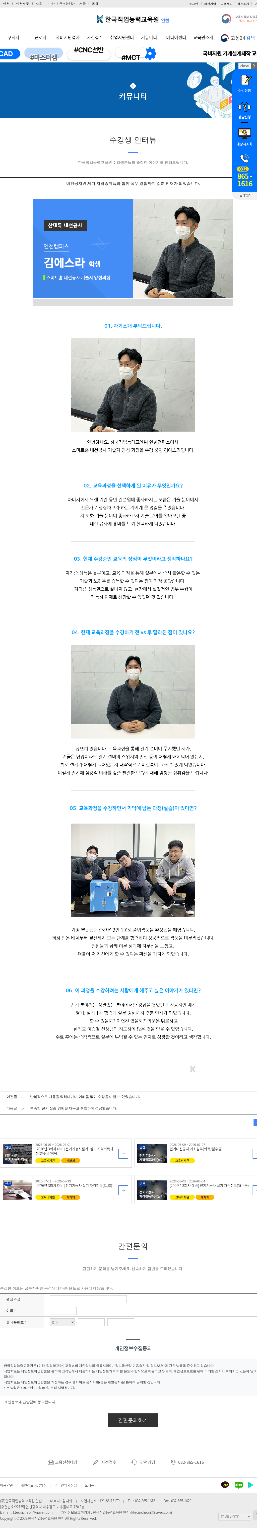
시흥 (39, 3)
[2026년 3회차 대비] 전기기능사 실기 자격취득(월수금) (209, 1185)
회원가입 (210, 4)
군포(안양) (67, 3)
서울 (82, 3)
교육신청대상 (63, 1462)
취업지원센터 (122, 37)
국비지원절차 (68, 37)
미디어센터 (176, 37)
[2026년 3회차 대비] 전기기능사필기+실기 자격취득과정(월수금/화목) (74, 1151)
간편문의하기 (133, 1420)
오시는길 (91, 1485)
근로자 (41, 37)
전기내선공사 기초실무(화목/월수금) (196, 1148)
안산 (51, 3)
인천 (6, 3)
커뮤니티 (149, 37)
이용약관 (6, 1485)
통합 (95, 3)
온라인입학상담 (65, 1485)
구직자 (14, 37)
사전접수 (95, 37)
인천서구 (22, 3)
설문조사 (243, 4)
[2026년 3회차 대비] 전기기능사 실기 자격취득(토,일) (73, 1185)
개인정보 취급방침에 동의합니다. (30, 1402)
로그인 (193, 4)
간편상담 (143, 1462)
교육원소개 (203, 37)
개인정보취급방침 (34, 1485)
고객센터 (227, 4)
